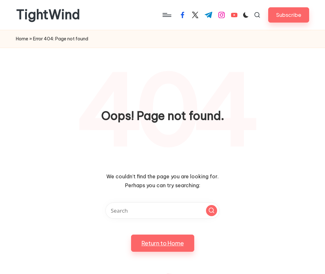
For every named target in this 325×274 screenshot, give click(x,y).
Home (22, 39)
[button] (288, 14)
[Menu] (166, 15)
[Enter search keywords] (162, 210)
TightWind (48, 15)
